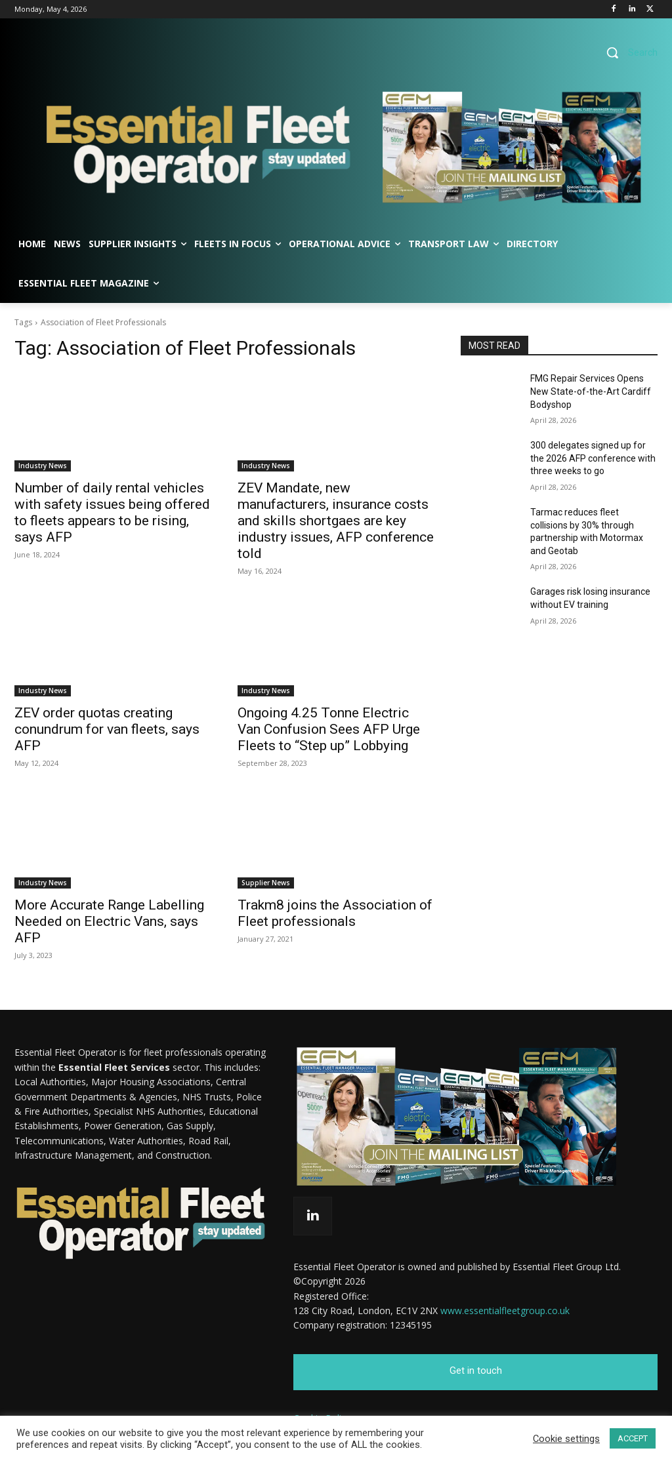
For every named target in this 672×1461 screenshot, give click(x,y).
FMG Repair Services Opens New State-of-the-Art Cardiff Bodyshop (590, 391)
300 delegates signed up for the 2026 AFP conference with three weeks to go (593, 458)
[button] (627, 52)
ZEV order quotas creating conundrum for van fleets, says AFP (107, 729)
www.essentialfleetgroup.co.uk (505, 1310)
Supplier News (266, 882)
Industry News (42, 465)
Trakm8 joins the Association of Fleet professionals (335, 913)
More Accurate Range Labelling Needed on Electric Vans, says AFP (109, 921)
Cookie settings (566, 1439)
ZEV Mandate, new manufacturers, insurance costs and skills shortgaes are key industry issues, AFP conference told (336, 520)
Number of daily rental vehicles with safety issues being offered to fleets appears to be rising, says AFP (112, 512)
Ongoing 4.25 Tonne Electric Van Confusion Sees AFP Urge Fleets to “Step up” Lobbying (329, 729)
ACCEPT (633, 1438)
